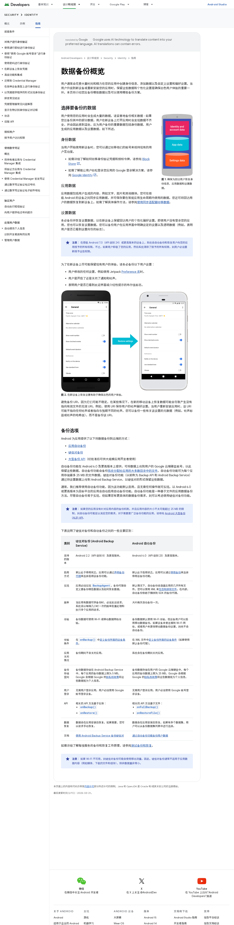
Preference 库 (130, 272)
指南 (133, 58)
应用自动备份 (77, 446)
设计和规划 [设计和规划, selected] (69, 4)
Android (58, 917)
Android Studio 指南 (185, 917)
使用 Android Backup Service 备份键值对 (100, 735)
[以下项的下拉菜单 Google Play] (130, 4)
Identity (31, 14)
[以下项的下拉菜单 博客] (153, 4)
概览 (7, 23)
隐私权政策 (112, 677)
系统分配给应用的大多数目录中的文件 (133, 471)
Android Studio (217, 4)
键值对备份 (75, 452)
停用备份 (176, 572)
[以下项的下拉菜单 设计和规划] (81, 4)
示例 (22, 23)
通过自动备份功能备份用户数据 (150, 735)
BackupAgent (101, 585)
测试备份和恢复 (141, 746)
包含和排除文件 (168, 589)
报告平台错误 (211, 917)
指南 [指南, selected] (38, 23)
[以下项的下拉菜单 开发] (100, 4)
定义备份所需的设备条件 (163, 639)
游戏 (86, 917)
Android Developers (71, 58)
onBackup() (88, 707)
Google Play (117, 4)
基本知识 (43, 4)
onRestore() (88, 713)
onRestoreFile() (148, 713)
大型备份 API (76, 459)
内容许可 (89, 786)
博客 (146, 4)
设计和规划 (93, 58)
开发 (92, 4)
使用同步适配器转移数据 (153, 202)
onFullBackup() (147, 707)
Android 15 (150, 917)
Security (11, 14)
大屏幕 (117, 917)
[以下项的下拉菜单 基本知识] (53, 4)
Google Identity (82, 175)
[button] (24, 48)
